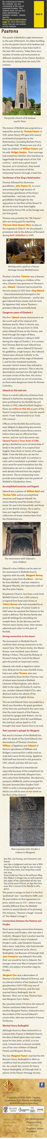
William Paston (30, 148)
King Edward (37, 290)
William (7, 745)
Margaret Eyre (10, 975)
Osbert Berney (10, 604)
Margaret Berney (34, 575)
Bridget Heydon (19, 152)
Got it (39, 14)
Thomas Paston (31, 131)
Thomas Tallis (9, 495)
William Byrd (33, 491)
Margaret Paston (19, 1055)
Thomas (23, 673)
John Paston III (23, 186)
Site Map (8, 1125)
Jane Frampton (10, 956)
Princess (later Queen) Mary (17, 225)
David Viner (32, 1125)
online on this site (21, 408)
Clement (25, 276)
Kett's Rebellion (18, 235)
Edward (11, 287)
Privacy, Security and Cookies (12, 1121)
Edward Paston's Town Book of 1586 (21, 440)
